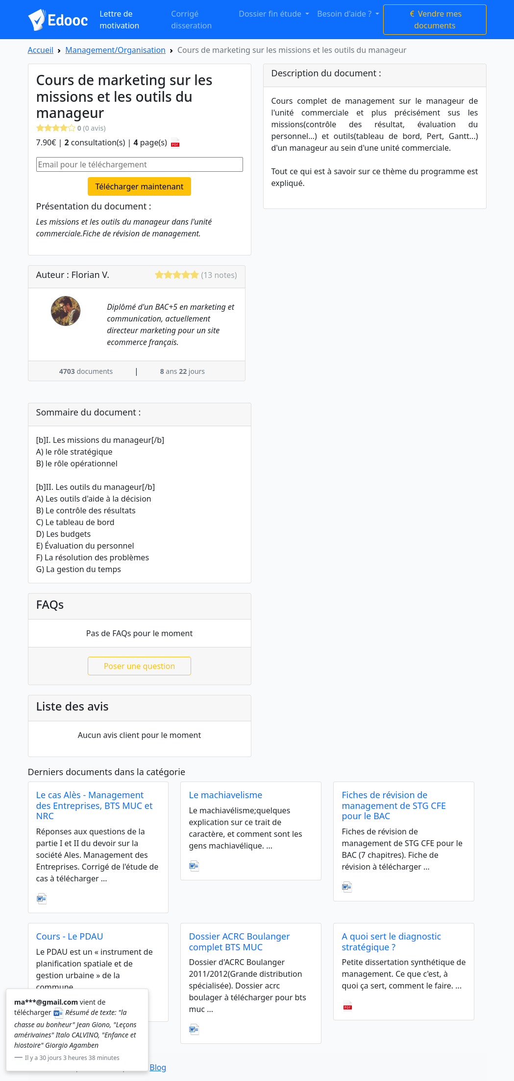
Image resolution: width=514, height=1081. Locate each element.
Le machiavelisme (225, 795)
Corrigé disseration (191, 19)
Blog (157, 1067)
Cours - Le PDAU (69, 936)
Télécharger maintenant (140, 186)
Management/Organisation (115, 50)
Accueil (41, 50)
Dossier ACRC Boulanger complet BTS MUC (239, 941)
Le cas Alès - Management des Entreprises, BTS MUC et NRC (94, 805)
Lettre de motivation (119, 19)
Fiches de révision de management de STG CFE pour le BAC (394, 805)
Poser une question (139, 666)
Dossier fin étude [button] (271, 13)
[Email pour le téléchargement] (139, 164)
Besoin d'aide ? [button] (345, 13)
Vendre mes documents (435, 19)
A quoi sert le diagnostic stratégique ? (391, 941)
